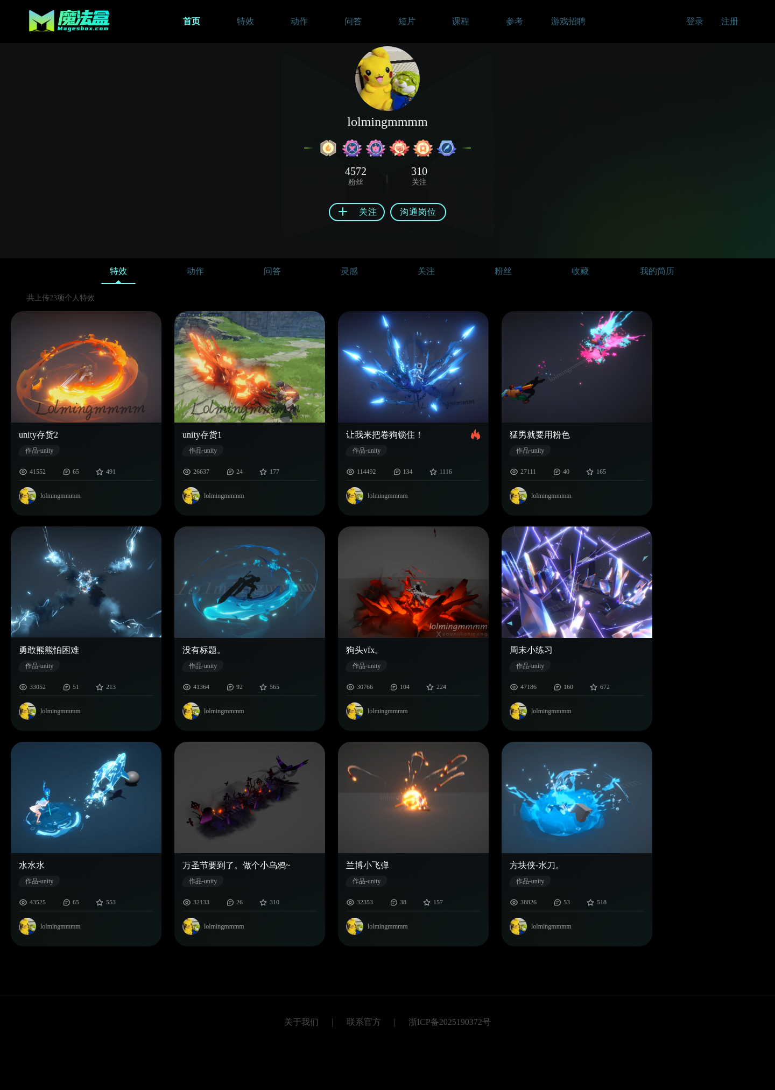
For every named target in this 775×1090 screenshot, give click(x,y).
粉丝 (503, 271)
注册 (729, 21)
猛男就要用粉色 (540, 434)
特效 (118, 273)
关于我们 (301, 1021)
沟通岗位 (418, 211)
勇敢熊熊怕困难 (49, 650)
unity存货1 (202, 434)
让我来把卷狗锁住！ (385, 434)
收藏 (580, 271)
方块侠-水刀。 (537, 865)
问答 (272, 271)
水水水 (32, 865)
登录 (694, 21)
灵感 (349, 271)
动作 (195, 271)
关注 (426, 271)
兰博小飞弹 (367, 865)
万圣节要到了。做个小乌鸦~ (236, 865)
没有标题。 (204, 650)
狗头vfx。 (364, 650)
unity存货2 (38, 434)
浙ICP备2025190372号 (449, 1021)
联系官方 (364, 1021)
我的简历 (657, 271)
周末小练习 (531, 650)
